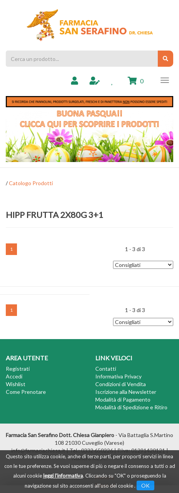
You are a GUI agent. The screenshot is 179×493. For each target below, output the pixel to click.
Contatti (105, 368)
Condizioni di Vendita (120, 384)
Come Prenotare (26, 391)
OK (145, 485)
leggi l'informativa (63, 476)
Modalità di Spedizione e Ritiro (131, 407)
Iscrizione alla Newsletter (125, 391)
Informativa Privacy (118, 376)
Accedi (14, 376)
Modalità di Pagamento (122, 399)
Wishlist (15, 384)
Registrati (18, 368)
